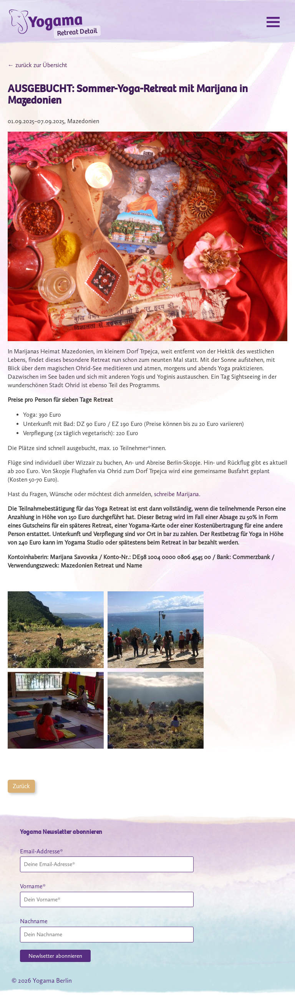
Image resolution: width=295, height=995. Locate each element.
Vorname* (33, 886)
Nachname (34, 921)
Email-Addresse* (41, 851)
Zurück (21, 786)
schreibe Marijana (176, 494)
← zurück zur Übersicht (37, 65)
